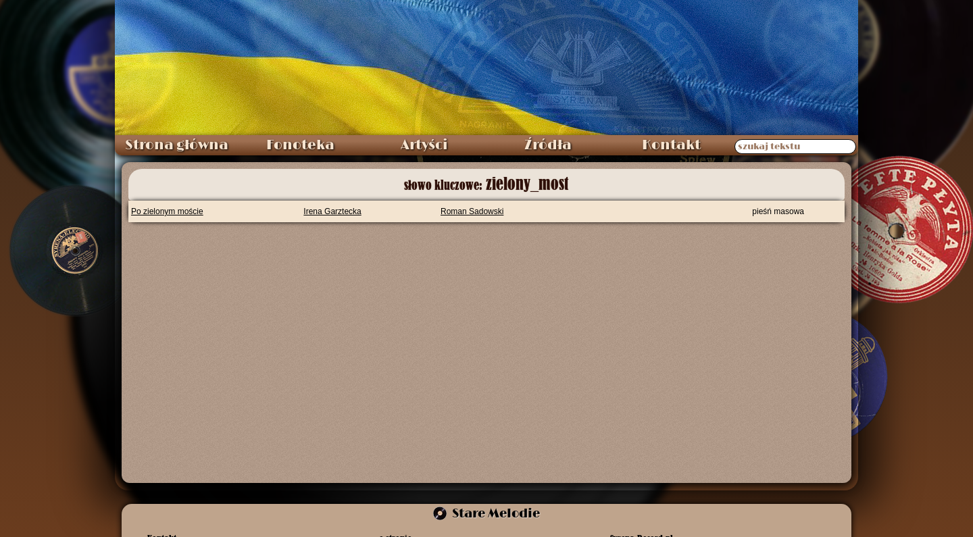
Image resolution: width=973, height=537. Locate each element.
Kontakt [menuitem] (671, 145)
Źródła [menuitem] (548, 145)
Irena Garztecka (332, 211)
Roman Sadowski (472, 211)
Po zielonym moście (167, 211)
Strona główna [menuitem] (176, 145)
